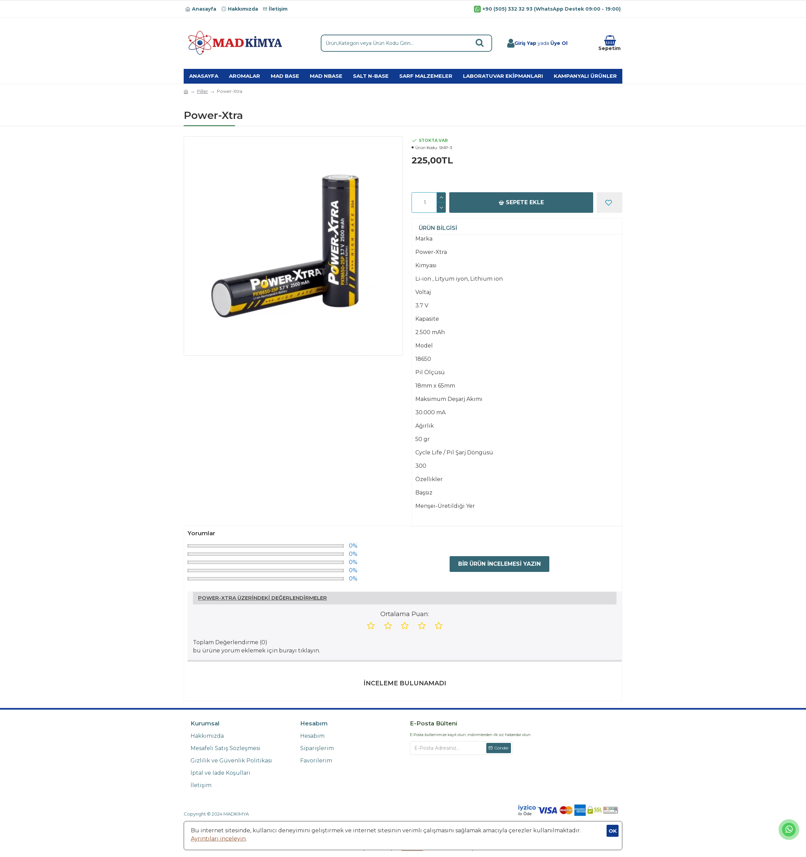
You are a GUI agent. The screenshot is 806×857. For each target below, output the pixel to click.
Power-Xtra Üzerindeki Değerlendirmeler (262, 598)
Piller (202, 91)
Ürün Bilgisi (438, 228)
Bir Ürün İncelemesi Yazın (499, 564)
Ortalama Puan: (404, 614)
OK (613, 831)
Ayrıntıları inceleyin (218, 838)
